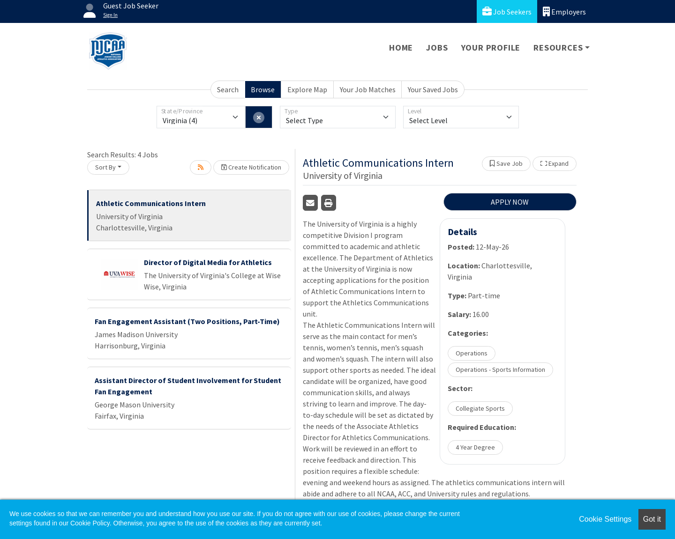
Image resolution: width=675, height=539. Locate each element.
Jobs (437, 47)
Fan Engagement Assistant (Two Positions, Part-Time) (187, 321)
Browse (263, 89)
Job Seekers (507, 11)
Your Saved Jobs (433, 89)
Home (401, 47)
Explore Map (307, 89)
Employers (564, 11)
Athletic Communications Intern (151, 203)
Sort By (105, 167)
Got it (652, 519)
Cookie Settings (605, 519)
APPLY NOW (510, 202)
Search (228, 89)
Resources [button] (558, 47)
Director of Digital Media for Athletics (208, 262)
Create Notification (251, 167)
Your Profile (491, 47)
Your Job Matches (368, 89)
